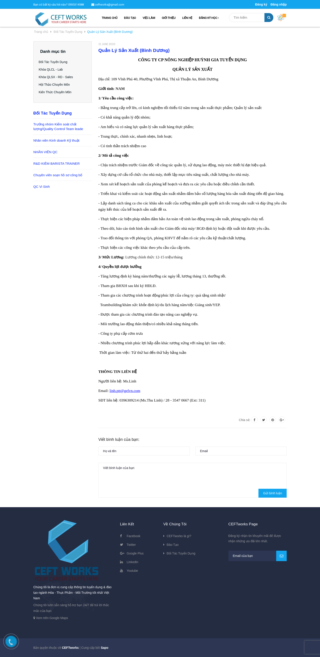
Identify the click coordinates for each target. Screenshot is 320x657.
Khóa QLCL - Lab (52, 69)
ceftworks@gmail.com (107, 4)
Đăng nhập (278, 4)
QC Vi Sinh (41, 186)
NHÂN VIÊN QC (45, 152)
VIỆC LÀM (149, 18)
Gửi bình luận (272, 493)
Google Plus (135, 553)
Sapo (104, 647)
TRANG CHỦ (109, 18)
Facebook (133, 536)
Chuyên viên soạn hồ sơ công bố (57, 175)
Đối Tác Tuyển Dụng (54, 62)
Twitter (131, 544)
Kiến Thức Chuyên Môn (56, 92)
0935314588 (76, 4)
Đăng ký (261, 4)
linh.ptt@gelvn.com (125, 391)
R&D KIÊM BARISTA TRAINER (56, 163)
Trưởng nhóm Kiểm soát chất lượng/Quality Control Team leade (58, 126)
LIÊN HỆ (187, 18)
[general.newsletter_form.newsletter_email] (257, 556)
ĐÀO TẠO (130, 18)
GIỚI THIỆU (169, 18)
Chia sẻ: (244, 420)
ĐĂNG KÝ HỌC (209, 18)
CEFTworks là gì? (179, 536)
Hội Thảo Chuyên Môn (55, 84)
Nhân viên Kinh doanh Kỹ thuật (56, 140)
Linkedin (132, 562)
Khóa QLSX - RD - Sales (57, 77)
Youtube (132, 570)
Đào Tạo (173, 544)
